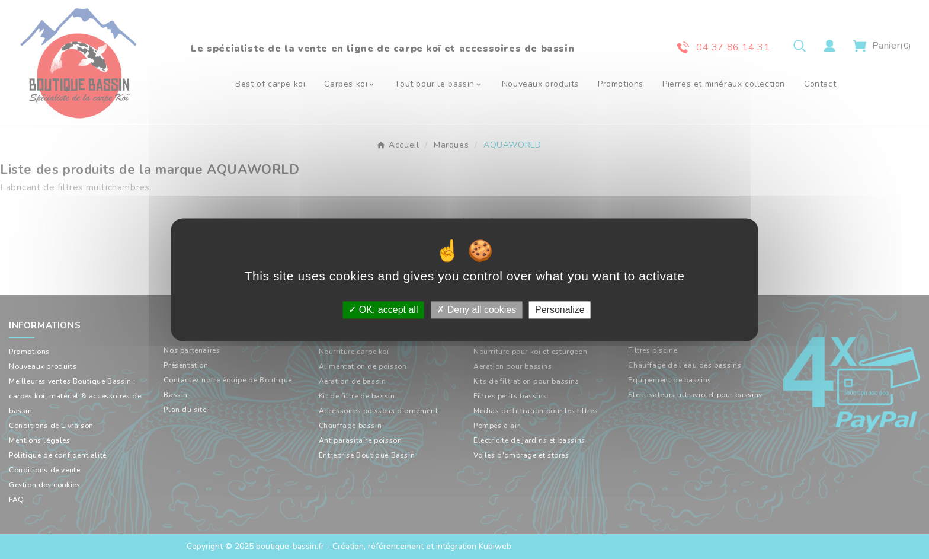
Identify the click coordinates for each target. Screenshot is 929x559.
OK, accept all (383, 310)
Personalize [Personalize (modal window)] (560, 310)
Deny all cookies (476, 310)
